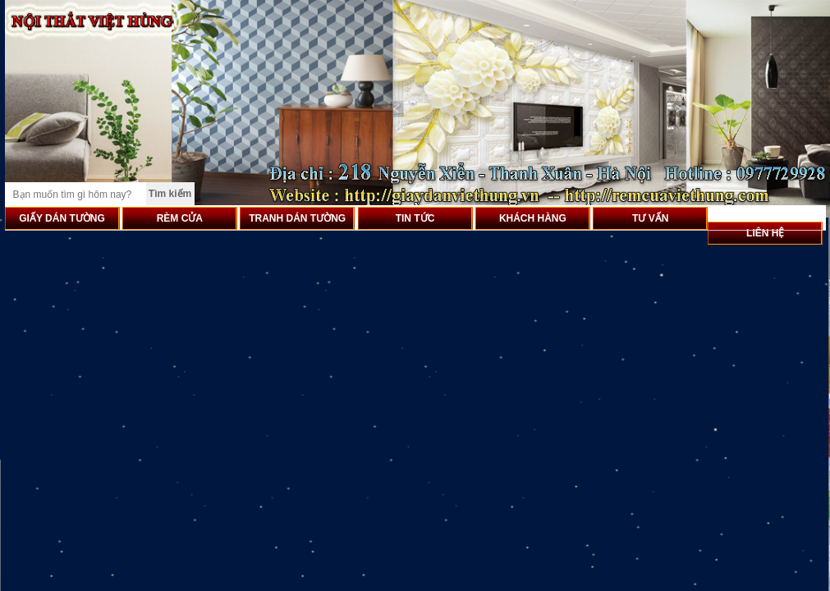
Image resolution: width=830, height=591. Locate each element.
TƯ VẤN (650, 218)
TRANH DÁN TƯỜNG (297, 218)
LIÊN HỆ (765, 233)
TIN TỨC (415, 218)
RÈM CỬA (180, 218)
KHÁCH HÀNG (532, 218)
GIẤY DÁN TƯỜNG (61, 218)
